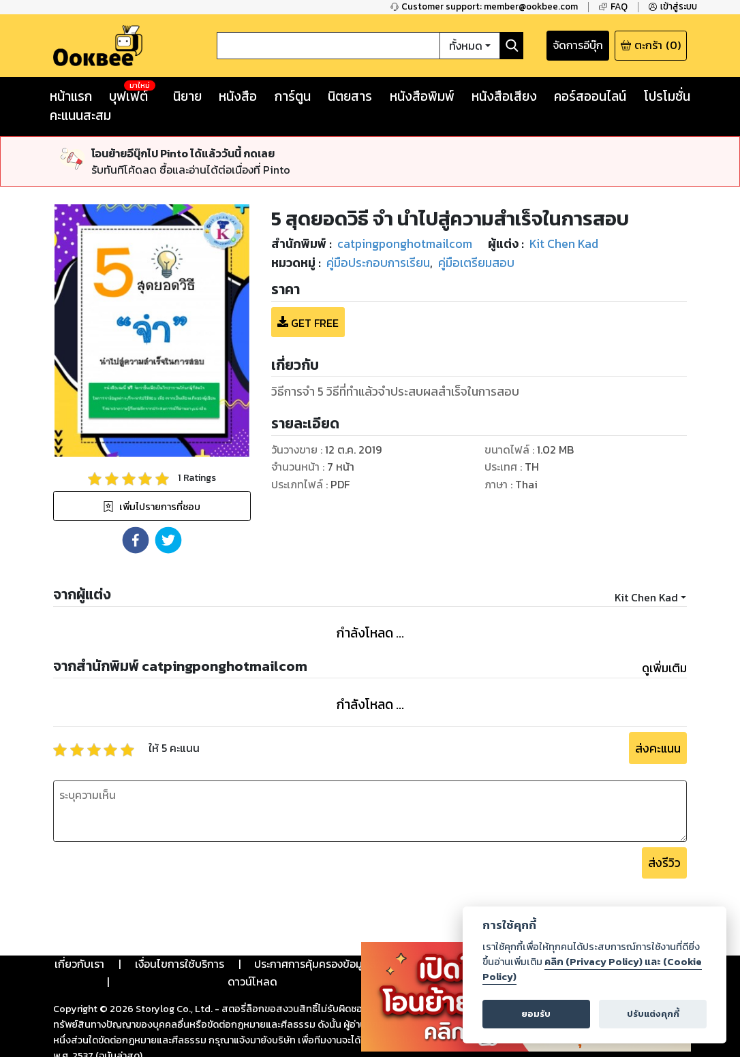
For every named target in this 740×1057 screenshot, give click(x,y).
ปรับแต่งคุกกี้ (653, 1013)
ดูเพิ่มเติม (664, 668)
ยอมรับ (536, 1013)
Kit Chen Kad (646, 597)
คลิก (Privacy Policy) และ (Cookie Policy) (592, 969)
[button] (135, 540)
